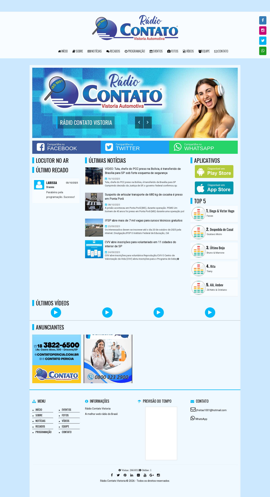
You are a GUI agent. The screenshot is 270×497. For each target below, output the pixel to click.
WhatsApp (201, 419)
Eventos (156, 51)
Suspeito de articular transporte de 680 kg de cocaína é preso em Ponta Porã (144, 196)
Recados (113, 51)
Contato (221, 51)
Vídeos (188, 51)
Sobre (77, 51)
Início (63, 51)
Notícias (95, 51)
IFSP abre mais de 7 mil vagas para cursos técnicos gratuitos (143, 220)
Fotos (172, 51)
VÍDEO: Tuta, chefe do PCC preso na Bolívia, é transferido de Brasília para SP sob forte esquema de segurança (143, 171)
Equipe (204, 51)
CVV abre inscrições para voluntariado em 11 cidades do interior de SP (140, 244)
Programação (135, 51)
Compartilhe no (66, 146)
